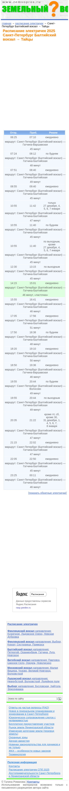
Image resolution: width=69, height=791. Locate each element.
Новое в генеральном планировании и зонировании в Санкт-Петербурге (32, 712)
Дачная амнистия (19, 740)
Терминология (17, 754)
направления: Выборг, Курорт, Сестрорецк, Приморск (34, 643)
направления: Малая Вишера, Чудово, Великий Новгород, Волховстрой (33, 670)
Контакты (14, 766)
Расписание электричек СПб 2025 (29, 769)
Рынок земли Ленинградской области (31, 727)
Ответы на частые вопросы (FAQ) (29, 707)
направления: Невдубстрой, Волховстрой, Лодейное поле (34, 680)
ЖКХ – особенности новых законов (30, 750)
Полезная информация (22, 762)
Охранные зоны (18, 737)
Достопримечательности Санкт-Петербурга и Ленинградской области (34, 775)
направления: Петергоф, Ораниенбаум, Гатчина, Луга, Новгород (31, 652)
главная (6, 23)
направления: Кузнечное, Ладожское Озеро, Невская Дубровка (31, 633)
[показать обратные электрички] (47, 492)
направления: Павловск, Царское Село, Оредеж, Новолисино (34, 661)
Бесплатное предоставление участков (31, 723)
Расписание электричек (23, 624)
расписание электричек (29, 23)
